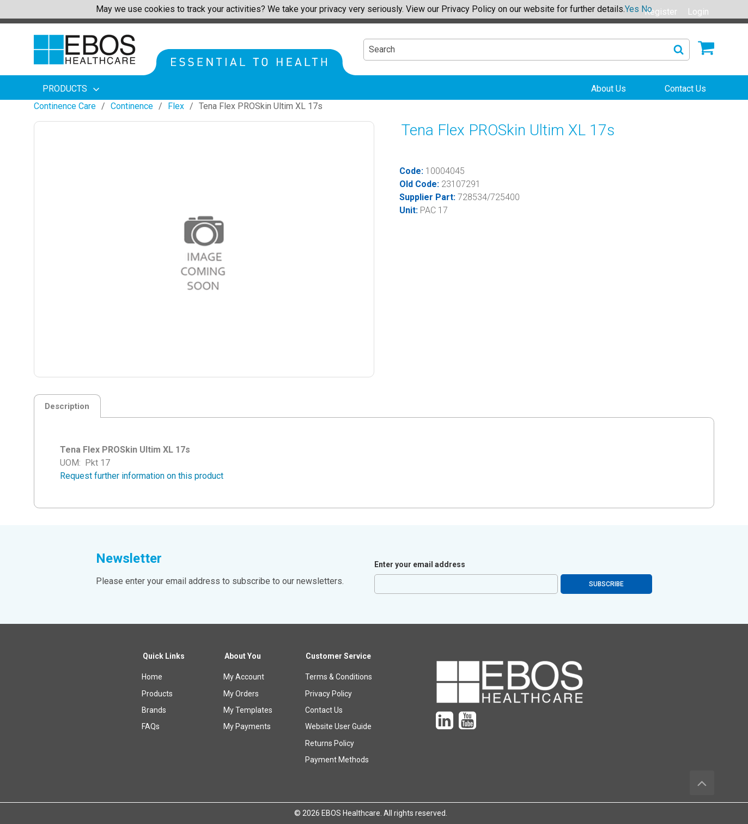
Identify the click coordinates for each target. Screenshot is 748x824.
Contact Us (324, 710)
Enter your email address (419, 564)
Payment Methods (337, 759)
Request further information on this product (141, 476)
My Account (243, 676)
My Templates (247, 710)
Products (157, 693)
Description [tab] (67, 406)
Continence (132, 106)
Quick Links (164, 656)
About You (242, 656)
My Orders (241, 693)
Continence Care (65, 106)
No (646, 9)
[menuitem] (72, 89)
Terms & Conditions (338, 676)
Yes (632, 9)
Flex (176, 106)
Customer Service (338, 656)
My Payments (247, 726)
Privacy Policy (328, 693)
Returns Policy (329, 743)
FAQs (151, 726)
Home (152, 676)
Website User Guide (338, 726)
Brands (154, 710)
